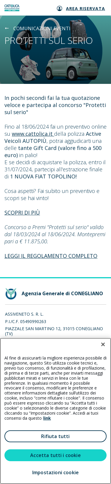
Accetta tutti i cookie (55, 455)
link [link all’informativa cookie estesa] (47, 418)
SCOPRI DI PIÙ (22, 212)
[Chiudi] (103, 344)
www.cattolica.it (33, 133)
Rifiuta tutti (55, 436)
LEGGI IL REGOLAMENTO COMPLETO (50, 255)
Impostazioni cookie (55, 472)
